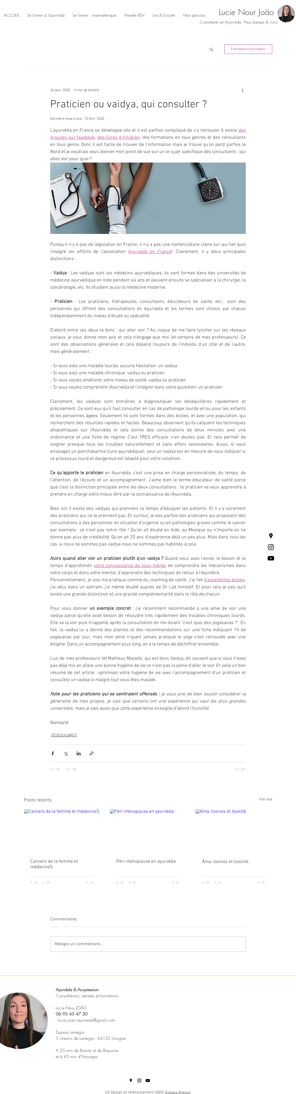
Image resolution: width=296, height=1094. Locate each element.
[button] (164, 15)
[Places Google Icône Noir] (271, 536)
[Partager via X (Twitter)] (65, 753)
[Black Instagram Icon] (271, 547)
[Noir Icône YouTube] (271, 558)
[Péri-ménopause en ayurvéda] (148, 830)
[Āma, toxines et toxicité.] (234, 830)
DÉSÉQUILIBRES (64, 735)
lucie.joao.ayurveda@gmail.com (86, 1020)
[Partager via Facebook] (52, 753)
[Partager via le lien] (91, 753)
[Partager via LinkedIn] (78, 753)
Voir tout (265, 799)
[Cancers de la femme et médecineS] (62, 830)
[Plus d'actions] (242, 90)
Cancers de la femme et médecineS (54, 864)
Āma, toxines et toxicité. (225, 862)
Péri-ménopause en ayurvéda (146, 861)
